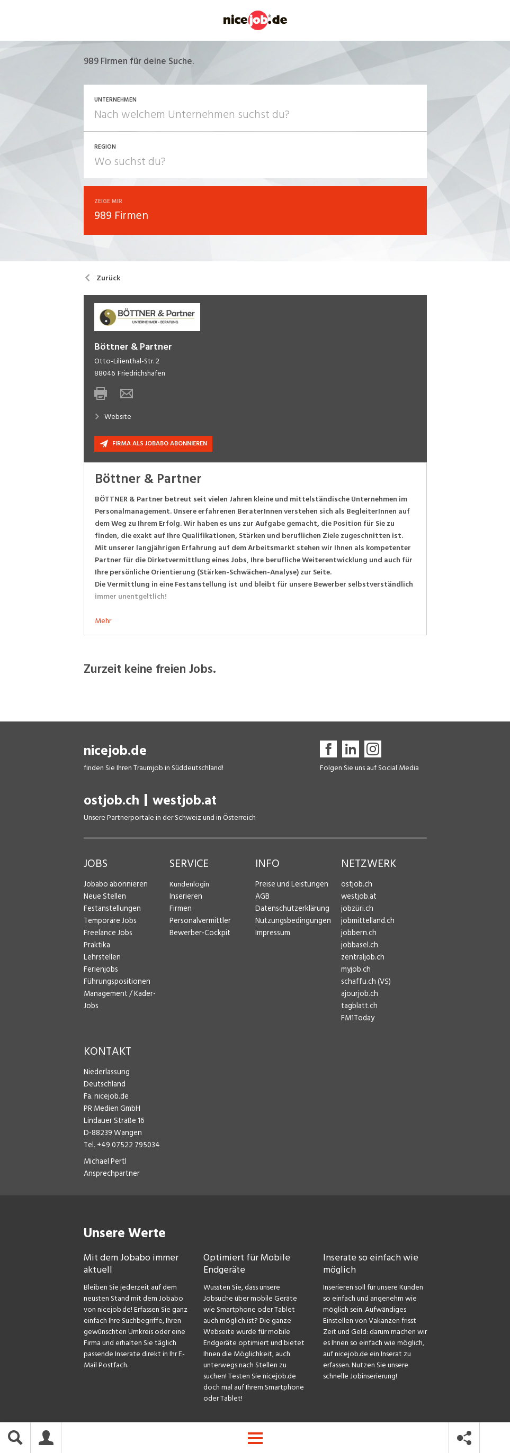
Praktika (97, 946)
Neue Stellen (104, 898)
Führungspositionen (115, 983)
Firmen (180, 910)
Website (112, 418)
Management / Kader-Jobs (126, 995)
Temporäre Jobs (109, 922)
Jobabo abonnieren (115, 886)
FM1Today (357, 1019)
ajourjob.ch (358, 995)
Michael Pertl (105, 1163)
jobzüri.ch (356, 910)
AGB (262, 898)
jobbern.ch (357, 934)
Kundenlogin (189, 886)
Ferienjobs (100, 971)
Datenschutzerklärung (290, 910)
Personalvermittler (198, 922)
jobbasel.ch (359, 946)
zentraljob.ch (361, 959)
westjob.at (185, 802)
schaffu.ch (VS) (364, 983)
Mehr (103, 622)
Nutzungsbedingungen (291, 922)
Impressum (271, 934)
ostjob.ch (111, 802)
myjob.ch (355, 971)
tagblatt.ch (359, 1007)
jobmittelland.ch (367, 922)
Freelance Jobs (107, 934)
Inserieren (184, 898)
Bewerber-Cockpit (199, 934)
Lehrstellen (101, 959)
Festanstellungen (111, 910)
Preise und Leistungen (289, 886)
